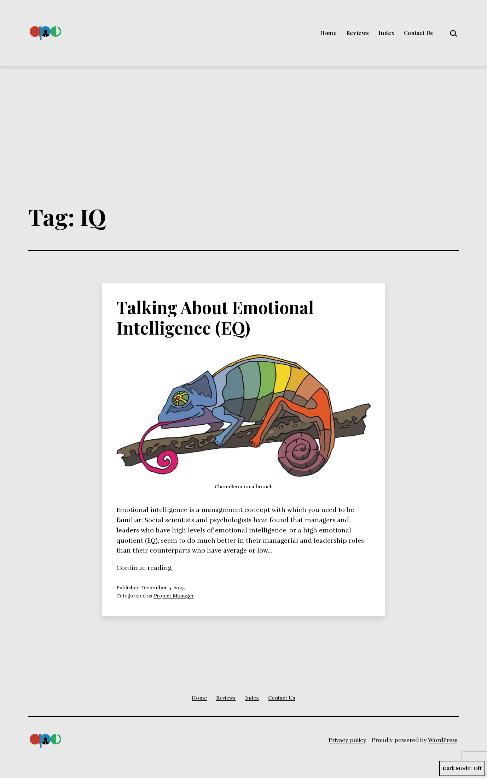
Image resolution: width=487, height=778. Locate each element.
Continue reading (144, 568)
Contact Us (418, 32)
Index (386, 32)
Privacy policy (347, 740)
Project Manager (174, 596)
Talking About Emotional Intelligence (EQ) (215, 317)
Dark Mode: (462, 768)
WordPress (442, 740)
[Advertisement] (243, 119)
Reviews (357, 32)
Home (328, 32)
